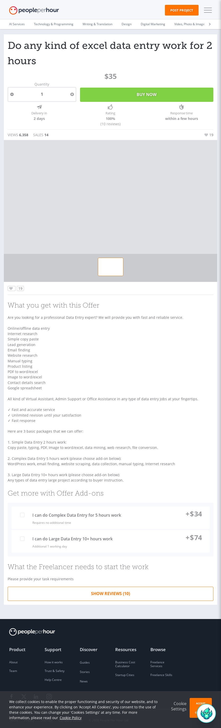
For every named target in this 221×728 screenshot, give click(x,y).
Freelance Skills (161, 672)
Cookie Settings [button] (179, 706)
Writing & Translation (97, 24)
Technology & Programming (53, 24)
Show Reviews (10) (110, 591)
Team (13, 668)
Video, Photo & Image (189, 24)
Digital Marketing (153, 24)
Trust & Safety (54, 668)
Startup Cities (124, 672)
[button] (207, 10)
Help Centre (53, 677)
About (13, 659)
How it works (54, 659)
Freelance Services (157, 661)
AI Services (17, 24)
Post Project (181, 10)
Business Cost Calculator (125, 661)
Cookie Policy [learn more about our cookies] (71, 717)
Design (127, 24)
